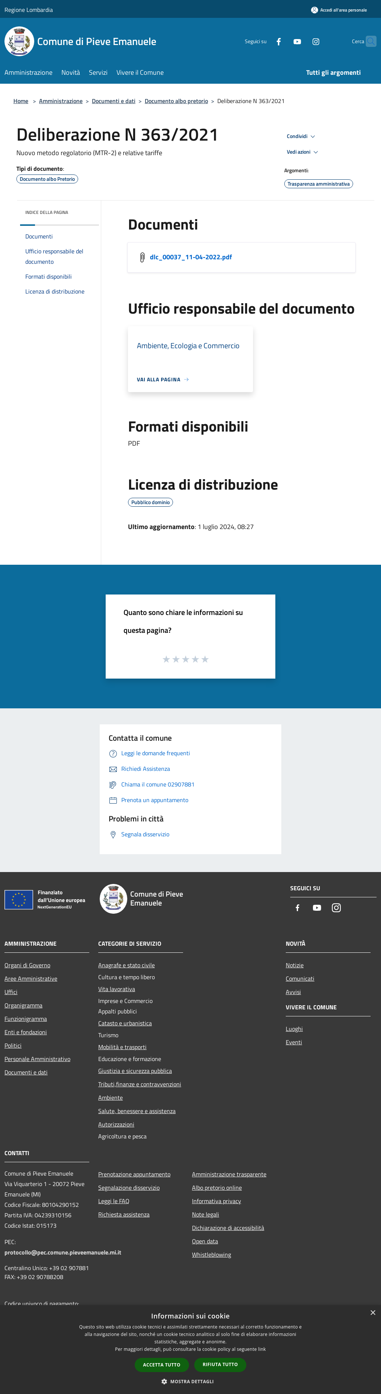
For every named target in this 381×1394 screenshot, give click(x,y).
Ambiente (110, 1097)
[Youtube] (282, 41)
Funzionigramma (25, 1018)
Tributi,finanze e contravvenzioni (139, 1084)
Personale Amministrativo (37, 1058)
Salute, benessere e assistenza (137, 1110)
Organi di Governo (27, 965)
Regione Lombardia (28, 9)
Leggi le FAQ (113, 1200)
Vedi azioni (303, 152)
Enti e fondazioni (25, 1032)
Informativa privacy (216, 1200)
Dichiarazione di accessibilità (228, 1227)
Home (20, 100)
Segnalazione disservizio (129, 1187)
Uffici (10, 991)
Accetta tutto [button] (161, 1365)
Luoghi (294, 1028)
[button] (190, 1381)
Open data (205, 1241)
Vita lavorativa (116, 988)
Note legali (205, 1214)
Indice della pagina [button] (46, 212)
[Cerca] (368, 41)
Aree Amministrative (30, 978)
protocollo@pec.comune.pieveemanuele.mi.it (62, 1252)
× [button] (372, 1313)
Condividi (302, 136)
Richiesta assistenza (124, 1214)
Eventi (294, 1042)
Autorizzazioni (116, 1124)
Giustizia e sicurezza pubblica (135, 1070)
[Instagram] (301, 41)
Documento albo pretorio (176, 100)
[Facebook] (264, 41)
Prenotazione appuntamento (134, 1174)
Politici (13, 1045)
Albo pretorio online (217, 1187)
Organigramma (23, 1005)
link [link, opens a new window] (262, 1349)
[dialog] (190, 1349)
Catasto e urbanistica (125, 1023)
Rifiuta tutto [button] (220, 1364)
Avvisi (293, 991)
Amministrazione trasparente (229, 1174)
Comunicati (300, 978)
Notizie (295, 965)
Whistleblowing (211, 1254)
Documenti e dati (113, 100)
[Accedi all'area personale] (339, 10)
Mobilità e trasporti (122, 1046)
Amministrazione (61, 100)
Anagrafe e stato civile (126, 965)
